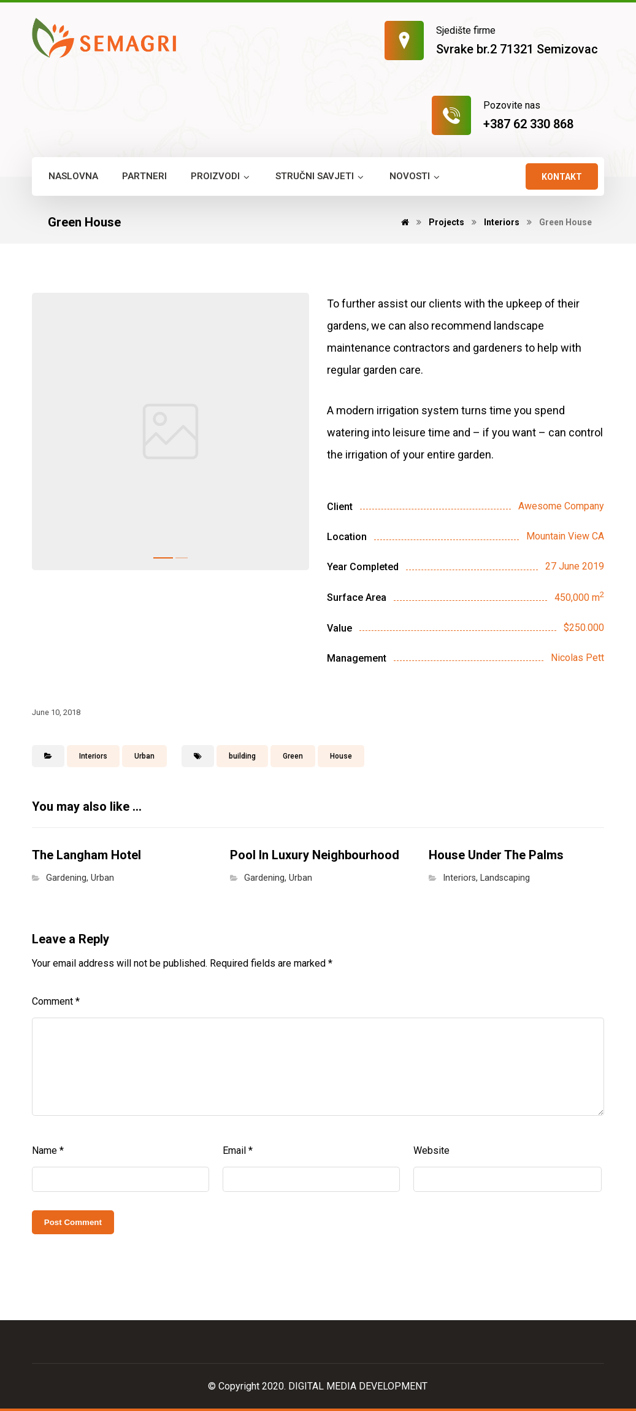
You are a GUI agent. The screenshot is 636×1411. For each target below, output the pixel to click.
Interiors (93, 756)
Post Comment (73, 1222)
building (242, 756)
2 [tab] (181, 558)
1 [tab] (163, 558)
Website (431, 1150)
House (341, 756)
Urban (144, 756)
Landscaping (505, 878)
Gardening (66, 878)
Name (48, 1150)
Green (293, 756)
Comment (56, 1001)
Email (238, 1150)
